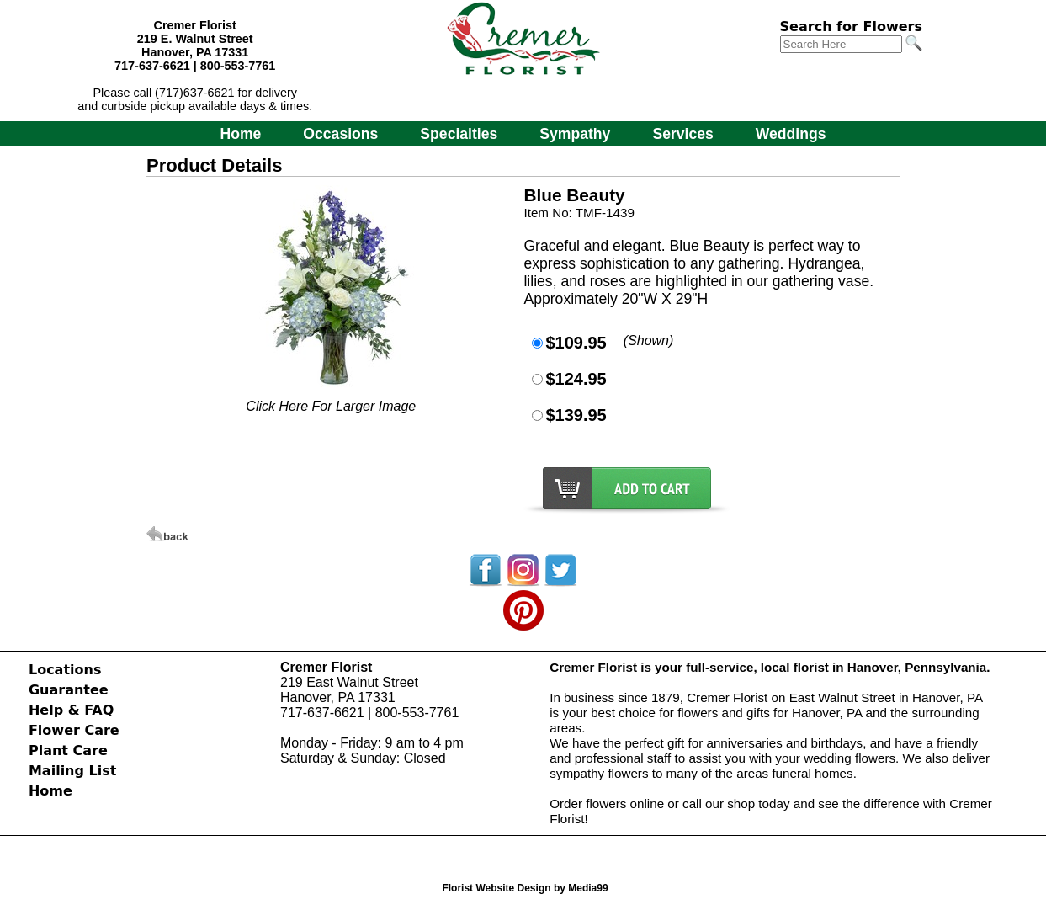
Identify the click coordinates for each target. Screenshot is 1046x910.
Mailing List (72, 771)
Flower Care (74, 730)
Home (240, 133)
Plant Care (68, 750)
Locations (65, 670)
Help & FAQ (71, 710)
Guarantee (69, 690)
